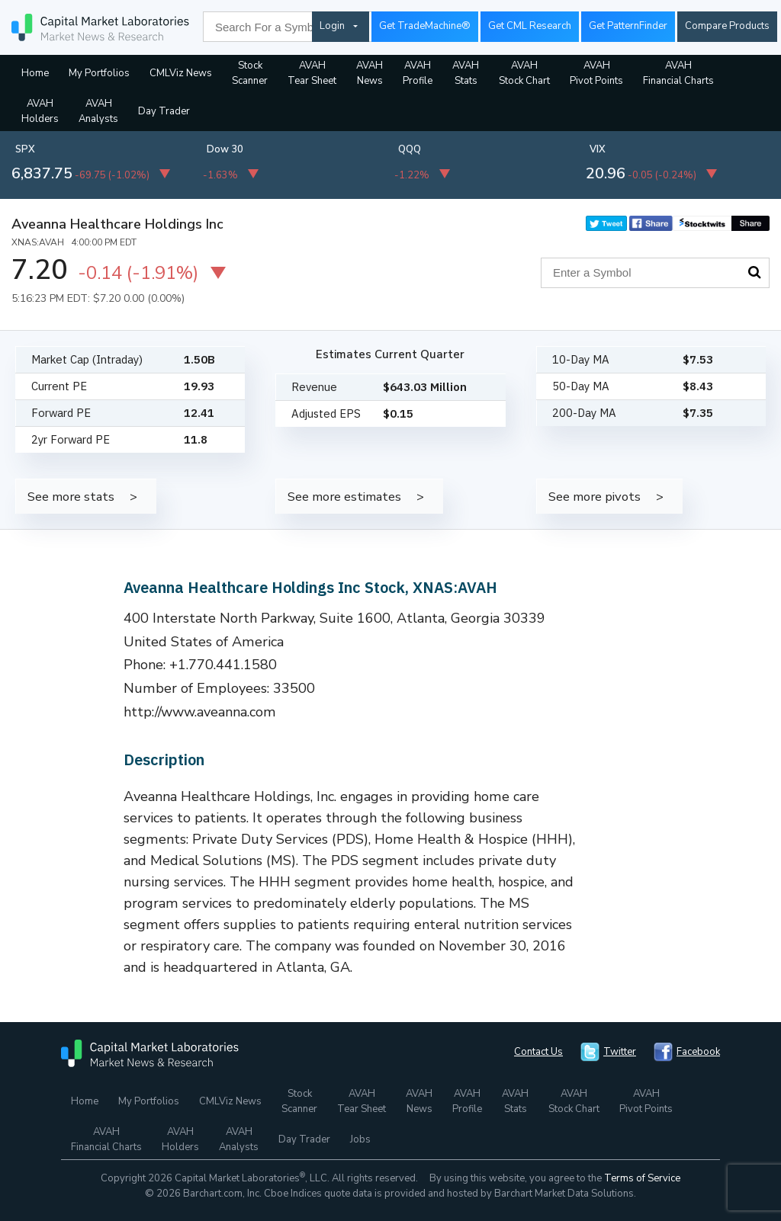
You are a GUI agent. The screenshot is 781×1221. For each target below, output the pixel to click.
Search (754, 272)
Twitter (619, 1052)
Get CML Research (529, 26)
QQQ (409, 149)
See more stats (70, 496)
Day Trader (164, 111)
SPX (25, 149)
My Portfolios (99, 73)
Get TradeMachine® (425, 26)
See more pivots (594, 496)
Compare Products (727, 26)
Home (35, 73)
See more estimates (344, 496)
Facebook (698, 1052)
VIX (598, 149)
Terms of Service (642, 1178)
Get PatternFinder (628, 26)
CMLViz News (180, 73)
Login (332, 26)
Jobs (360, 1139)
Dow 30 (225, 149)
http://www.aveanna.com (200, 712)
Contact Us (538, 1052)
